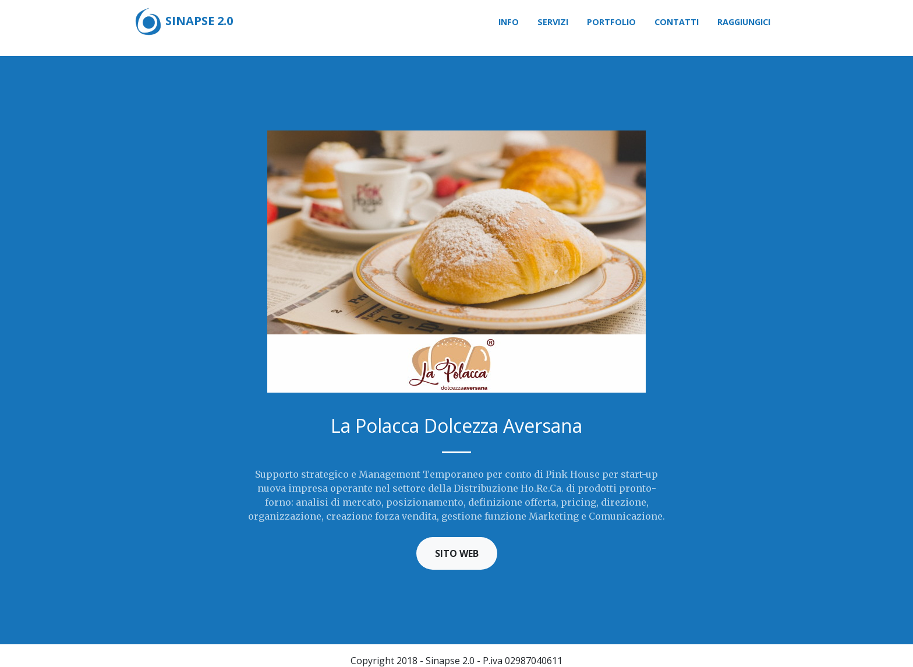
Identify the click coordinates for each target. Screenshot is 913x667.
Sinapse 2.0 (183, 22)
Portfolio (611, 21)
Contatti (676, 21)
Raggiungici (743, 21)
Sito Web (457, 553)
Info (508, 21)
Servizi (552, 21)
